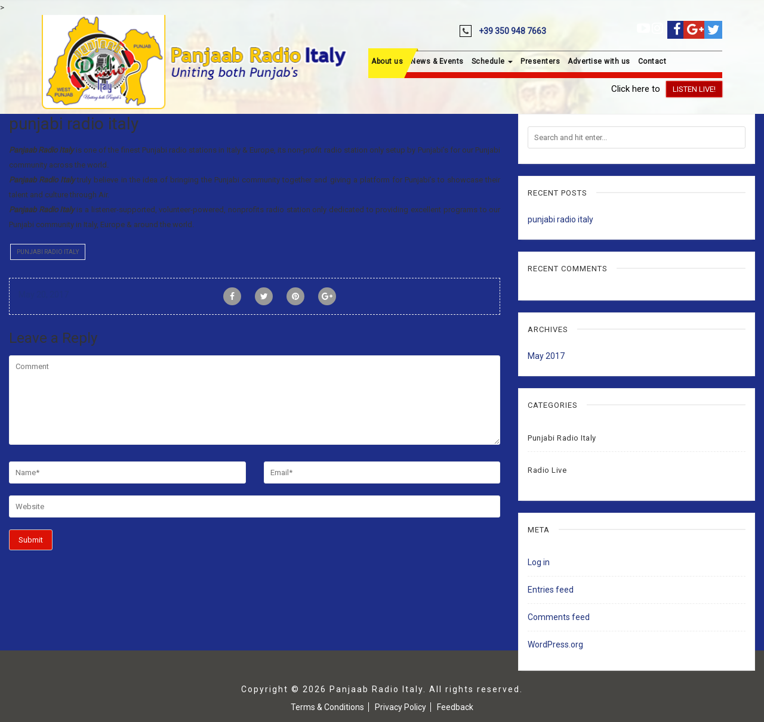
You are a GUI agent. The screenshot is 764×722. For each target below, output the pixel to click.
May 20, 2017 (44, 294)
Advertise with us (599, 61)
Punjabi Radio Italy (48, 252)
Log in (539, 562)
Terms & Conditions (327, 707)
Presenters (540, 61)
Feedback (455, 707)
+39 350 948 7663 (512, 31)
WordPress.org (555, 644)
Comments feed (559, 617)
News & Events (437, 61)
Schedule (492, 61)
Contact (652, 61)
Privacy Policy (400, 707)
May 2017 (546, 356)
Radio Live (547, 470)
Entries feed (551, 589)
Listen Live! (694, 89)
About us (387, 61)
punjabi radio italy (560, 219)
